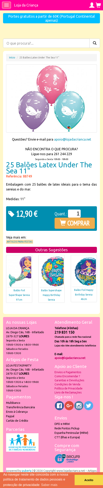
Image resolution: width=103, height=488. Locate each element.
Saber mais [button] (49, 485)
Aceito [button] (88, 480)
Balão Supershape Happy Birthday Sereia (51, 295)
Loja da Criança (26, 5)
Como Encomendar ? (67, 376)
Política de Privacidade (69, 388)
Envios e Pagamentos (68, 372)
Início (12, 57)
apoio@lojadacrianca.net (72, 139)
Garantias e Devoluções (69, 380)
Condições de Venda (67, 384)
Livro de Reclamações (68, 392)
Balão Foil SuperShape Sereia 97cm (19, 295)
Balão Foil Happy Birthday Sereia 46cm (83, 295)
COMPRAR (75, 223)
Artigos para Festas (19, 241)
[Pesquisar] (94, 43)
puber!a (26, 470)
